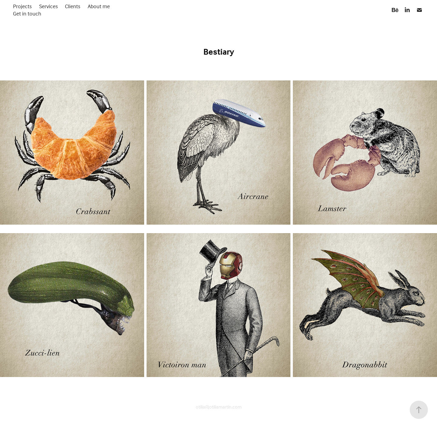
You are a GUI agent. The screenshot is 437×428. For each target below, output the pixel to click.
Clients (72, 6)
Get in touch (27, 13)
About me (99, 6)
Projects (22, 6)
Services (48, 6)
